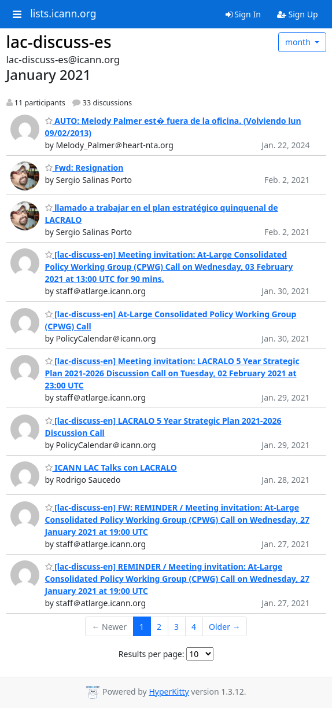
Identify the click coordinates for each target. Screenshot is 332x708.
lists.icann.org (63, 14)
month (299, 41)
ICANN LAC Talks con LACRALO (111, 467)
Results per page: (152, 653)
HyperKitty (169, 691)
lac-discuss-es (59, 42)
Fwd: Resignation (84, 167)
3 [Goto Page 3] (176, 626)
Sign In (243, 14)
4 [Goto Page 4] (193, 626)
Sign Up (297, 14)
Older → (224, 626)
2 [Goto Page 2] (159, 626)
